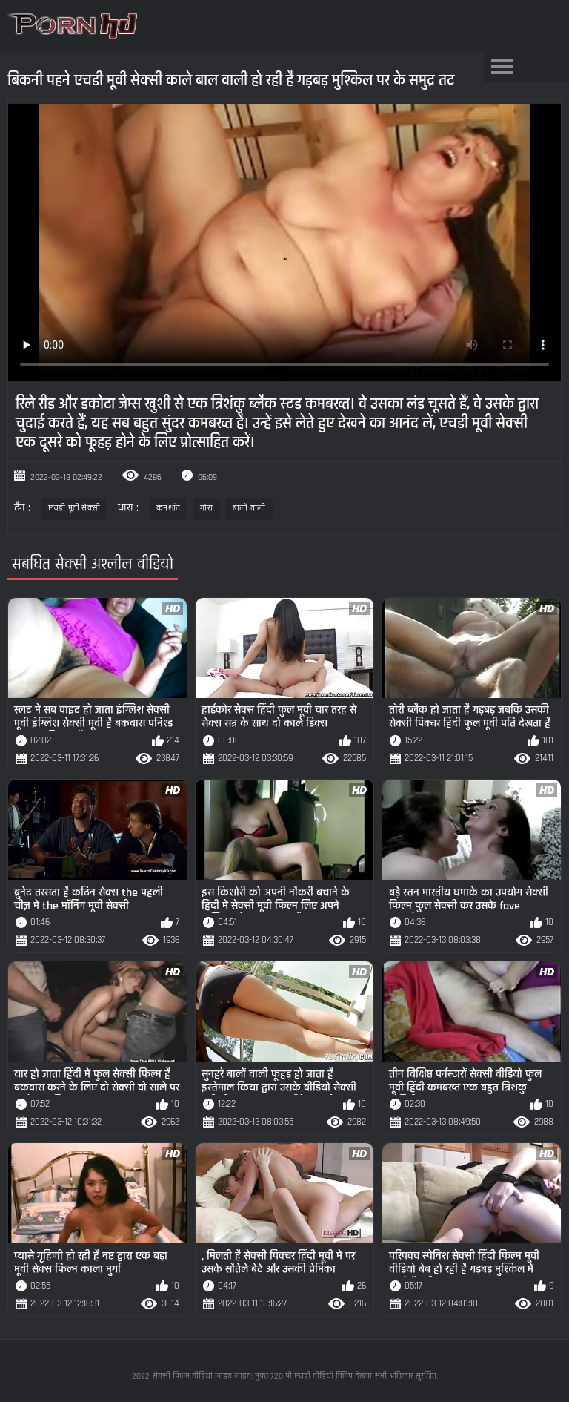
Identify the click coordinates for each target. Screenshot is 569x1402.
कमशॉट (168, 508)
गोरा (206, 508)
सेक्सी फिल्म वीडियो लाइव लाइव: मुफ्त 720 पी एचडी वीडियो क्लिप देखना (262, 1376)
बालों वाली (249, 508)
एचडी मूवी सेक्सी (74, 508)
